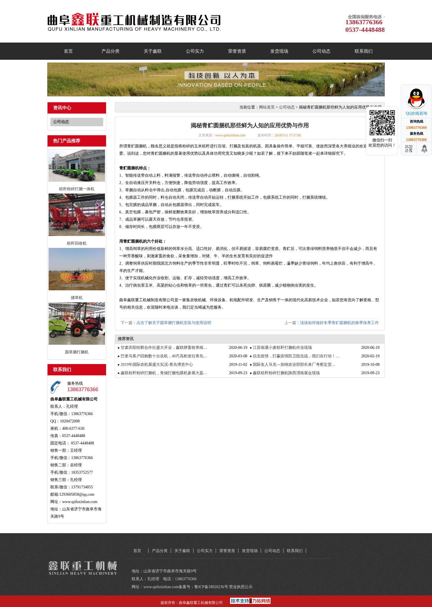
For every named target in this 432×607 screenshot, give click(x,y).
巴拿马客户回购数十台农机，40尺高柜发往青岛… (164, 356)
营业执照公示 (241, 587)
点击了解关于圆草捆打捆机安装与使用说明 (173, 323)
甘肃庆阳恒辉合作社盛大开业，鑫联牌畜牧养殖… (164, 347)
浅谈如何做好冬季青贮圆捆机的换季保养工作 (339, 323)
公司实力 (195, 51)
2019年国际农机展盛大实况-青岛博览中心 (157, 364)
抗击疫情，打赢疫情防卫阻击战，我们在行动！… (296, 356)
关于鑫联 (153, 51)
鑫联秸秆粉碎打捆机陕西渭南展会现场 (286, 373)
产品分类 (111, 51)
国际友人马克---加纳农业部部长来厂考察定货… (294, 364)
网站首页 (267, 107)
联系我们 (364, 51)
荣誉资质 (237, 51)
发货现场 (279, 51)
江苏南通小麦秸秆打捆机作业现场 (282, 347)
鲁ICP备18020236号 (211, 587)
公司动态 (321, 51)
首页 (68, 51)
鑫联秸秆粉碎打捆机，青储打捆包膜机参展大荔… (164, 373)
